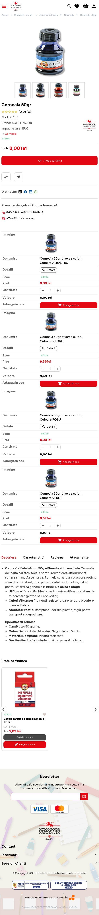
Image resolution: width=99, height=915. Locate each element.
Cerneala (69, 15)
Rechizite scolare (23, 15)
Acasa (4, 15)
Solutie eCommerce (38, 897)
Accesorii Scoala (48, 15)
